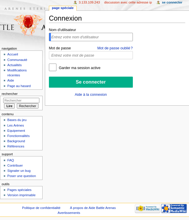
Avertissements (69, 212)
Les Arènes (15, 125)
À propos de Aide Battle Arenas (93, 208)
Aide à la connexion (91, 95)
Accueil (12, 54)
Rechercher (10, 93)
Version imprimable (21, 195)
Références (15, 146)
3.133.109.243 (89, 2)
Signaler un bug (18, 170)
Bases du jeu (16, 120)
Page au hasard (19, 86)
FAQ (10, 160)
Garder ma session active (79, 68)
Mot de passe (60, 48)
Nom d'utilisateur (62, 30)
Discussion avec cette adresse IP (128, 2)
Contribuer (15, 165)
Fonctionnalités (18, 136)
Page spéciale (63, 8)
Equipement (16, 130)
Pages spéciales (19, 190)
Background (16, 141)
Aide (10, 80)
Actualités (14, 65)
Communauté (17, 60)
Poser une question (21, 176)
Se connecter (172, 2)
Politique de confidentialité (41, 208)
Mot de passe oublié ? (115, 48)
